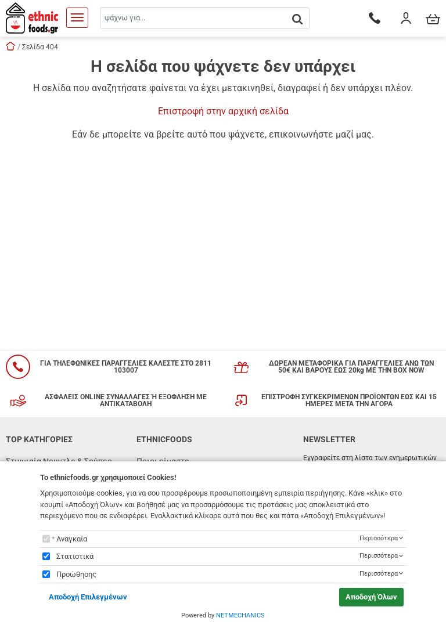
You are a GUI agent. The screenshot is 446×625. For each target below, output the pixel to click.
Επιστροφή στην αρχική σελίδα (223, 111)
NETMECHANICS (240, 615)
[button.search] (297, 18)
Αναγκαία (71, 538)
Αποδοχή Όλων (371, 597)
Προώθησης (76, 574)
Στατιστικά (74, 556)
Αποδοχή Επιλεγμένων (88, 597)
